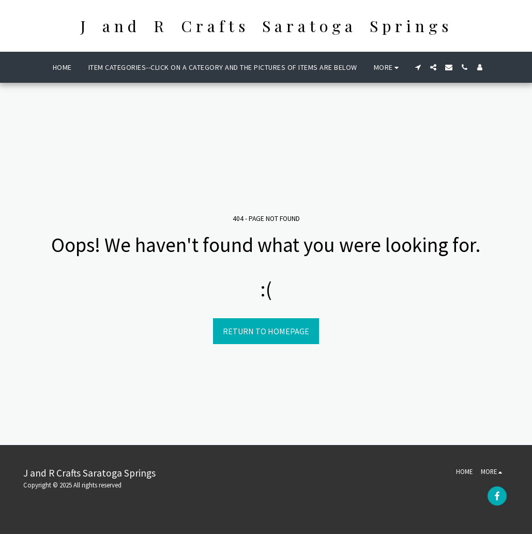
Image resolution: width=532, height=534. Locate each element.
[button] (418, 67)
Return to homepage (266, 331)
